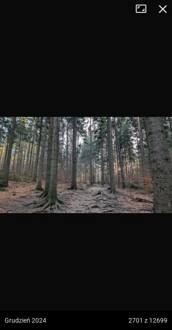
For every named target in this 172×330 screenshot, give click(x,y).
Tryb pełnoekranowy (144, 9)
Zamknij (163, 9)
